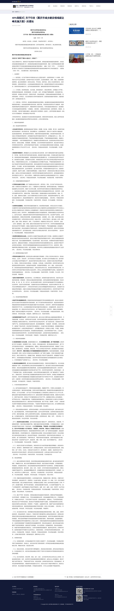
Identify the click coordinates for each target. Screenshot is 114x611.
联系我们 (98, 6)
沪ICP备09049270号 (69, 604)
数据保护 (23, 594)
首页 (49, 6)
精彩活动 (84, 6)
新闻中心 (77, 6)
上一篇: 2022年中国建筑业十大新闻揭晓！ (23, 577)
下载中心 (91, 6)
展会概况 (55, 6)
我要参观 (70, 6)
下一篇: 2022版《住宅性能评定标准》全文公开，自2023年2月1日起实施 (83, 577)
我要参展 (62, 6)
